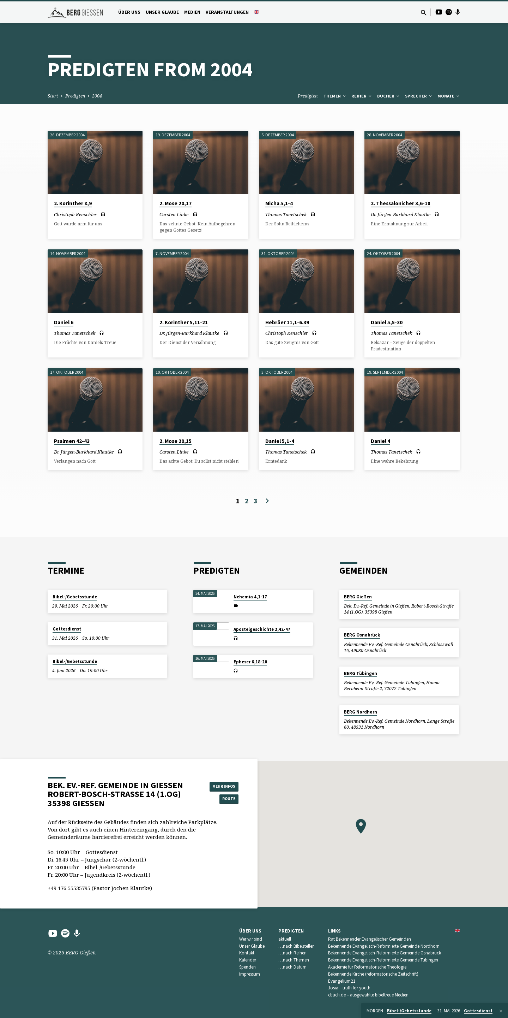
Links (334, 931)
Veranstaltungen (227, 12)
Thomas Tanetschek (286, 214)
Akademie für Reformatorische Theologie (367, 967)
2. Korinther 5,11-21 (183, 322)
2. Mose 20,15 (175, 441)
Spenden (247, 967)
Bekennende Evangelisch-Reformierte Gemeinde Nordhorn (384, 946)
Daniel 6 (63, 322)
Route (221, 799)
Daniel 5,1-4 (279, 441)
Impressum (249, 974)
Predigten (75, 96)
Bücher (388, 96)
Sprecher (419, 96)
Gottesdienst (67, 629)
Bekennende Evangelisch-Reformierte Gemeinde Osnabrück (384, 953)
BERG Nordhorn (360, 712)
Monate (448, 96)
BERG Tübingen (360, 673)
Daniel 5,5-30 (387, 322)
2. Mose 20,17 (175, 203)
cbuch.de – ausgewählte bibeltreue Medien (368, 995)
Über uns (129, 12)
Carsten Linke (173, 214)
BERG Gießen (358, 597)
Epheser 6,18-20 (250, 662)
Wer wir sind (250, 939)
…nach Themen (293, 960)
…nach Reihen (292, 953)
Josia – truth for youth (349, 988)
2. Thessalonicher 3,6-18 (400, 203)
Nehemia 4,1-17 (250, 597)
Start (53, 96)
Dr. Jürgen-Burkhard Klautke (400, 214)
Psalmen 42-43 (72, 441)
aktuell (284, 939)
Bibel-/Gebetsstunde (75, 597)
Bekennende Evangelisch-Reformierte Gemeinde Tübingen (383, 960)
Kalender (247, 960)
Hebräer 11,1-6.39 (287, 322)
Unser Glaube (162, 12)
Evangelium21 (342, 981)
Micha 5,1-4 (279, 203)
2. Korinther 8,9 (73, 203)
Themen (335, 96)
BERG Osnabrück (362, 635)
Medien (192, 12)
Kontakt (246, 953)
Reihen (362, 96)
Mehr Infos (221, 785)
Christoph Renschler (75, 214)
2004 (97, 96)
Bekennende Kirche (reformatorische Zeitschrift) (373, 974)
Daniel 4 (380, 441)
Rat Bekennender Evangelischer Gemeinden (369, 939)
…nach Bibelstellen (296, 946)
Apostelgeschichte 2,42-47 (262, 629)
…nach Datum (292, 967)
